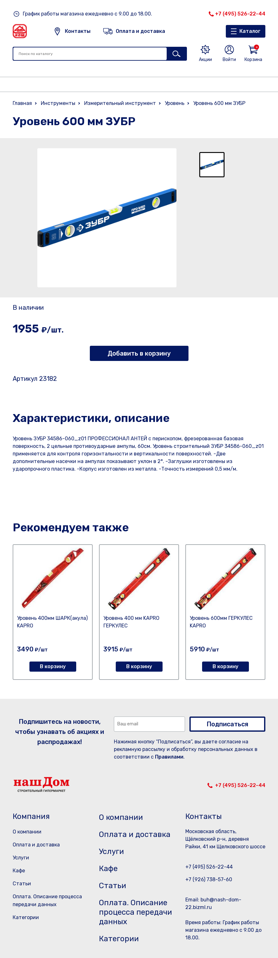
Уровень (174, 103)
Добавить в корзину (139, 353)
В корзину (53, 666)
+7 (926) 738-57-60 (208, 879)
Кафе (19, 871)
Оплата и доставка (36, 845)
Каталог (250, 31)
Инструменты (58, 103)
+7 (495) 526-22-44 (240, 14)
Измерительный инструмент (120, 103)
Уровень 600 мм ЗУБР (219, 103)
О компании (27, 832)
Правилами (169, 757)
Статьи (22, 884)
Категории (26, 917)
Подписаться (227, 724)
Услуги (21, 858)
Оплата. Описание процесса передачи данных (135, 912)
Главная (22, 103)
